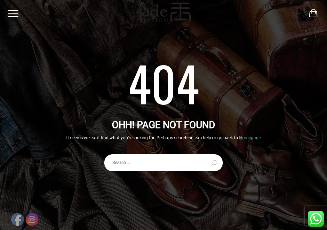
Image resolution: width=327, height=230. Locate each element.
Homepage (250, 137)
